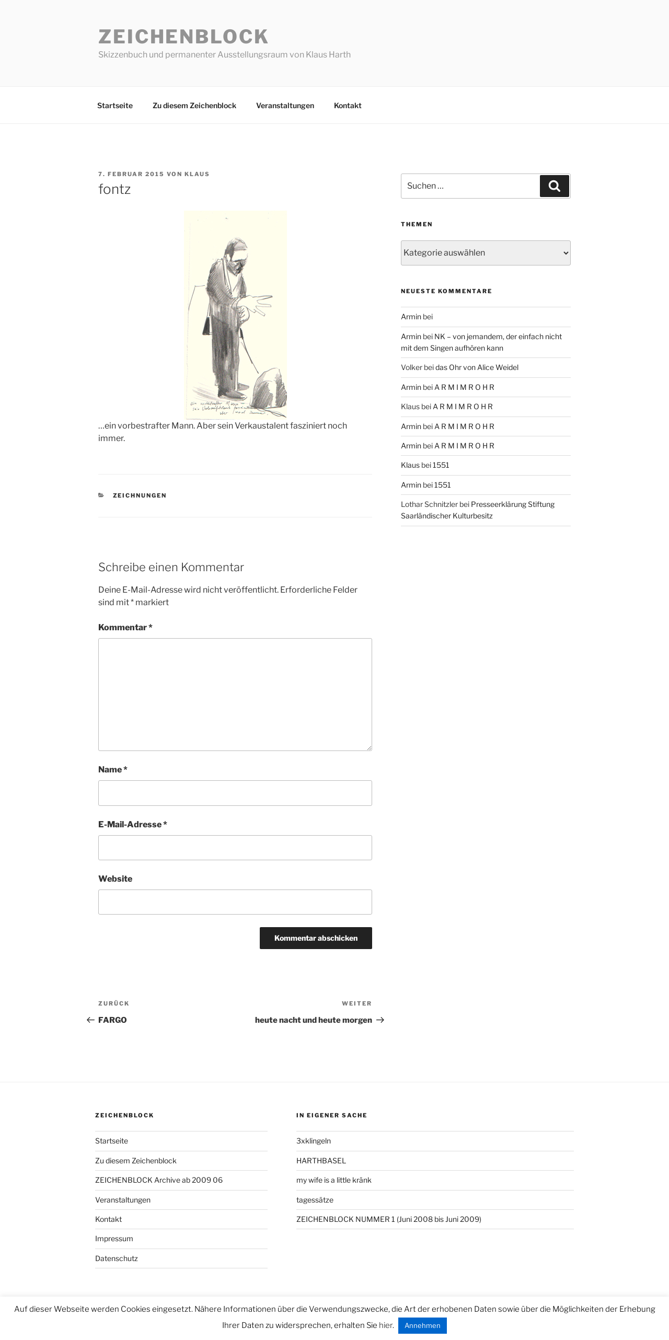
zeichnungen (140, 495)
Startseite (115, 105)
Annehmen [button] (423, 1325)
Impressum (114, 1238)
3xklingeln (313, 1140)
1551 (441, 464)
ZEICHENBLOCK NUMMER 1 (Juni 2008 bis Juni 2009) (388, 1219)
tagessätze (314, 1199)
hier (386, 1325)
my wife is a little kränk (334, 1179)
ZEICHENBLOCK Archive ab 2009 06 (159, 1179)
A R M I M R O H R (464, 387)
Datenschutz (116, 1258)
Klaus (197, 174)
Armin (411, 316)
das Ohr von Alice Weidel (476, 367)
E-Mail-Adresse (132, 824)
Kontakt (348, 105)
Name (113, 770)
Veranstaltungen (285, 105)
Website (115, 879)
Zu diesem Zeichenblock (194, 105)
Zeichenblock (184, 36)
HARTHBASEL (321, 1160)
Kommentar (125, 627)
